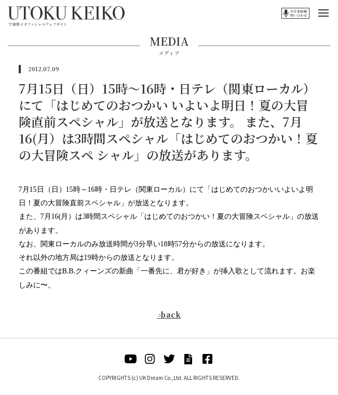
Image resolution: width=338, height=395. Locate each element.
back (169, 314)
